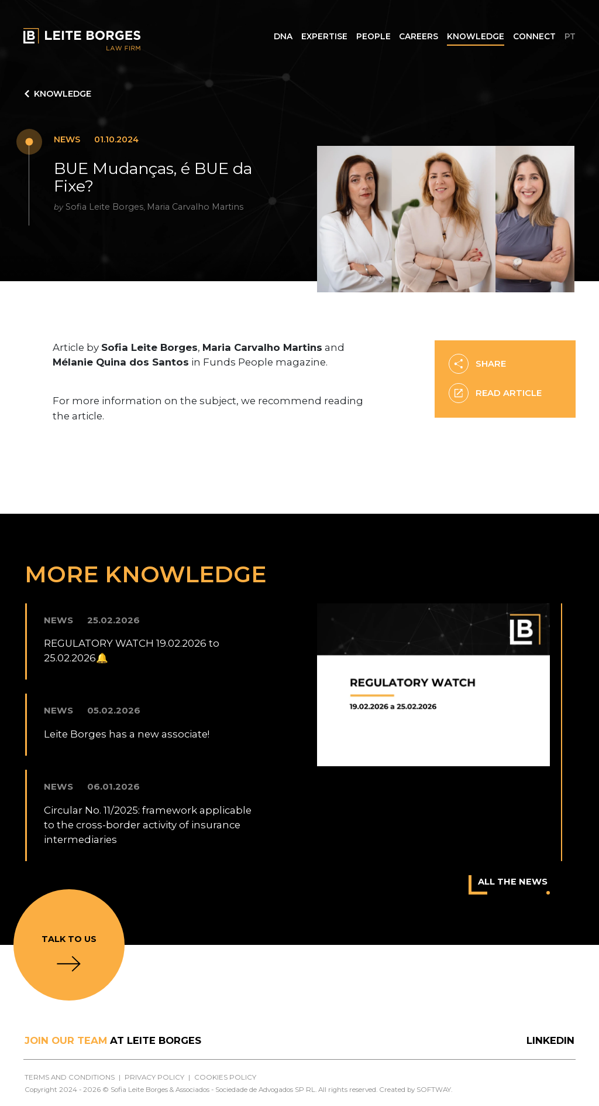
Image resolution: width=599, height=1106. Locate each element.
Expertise (324, 36)
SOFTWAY (433, 1089)
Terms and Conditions (70, 1077)
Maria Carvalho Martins (195, 207)
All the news (514, 885)
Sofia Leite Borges (104, 207)
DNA (283, 36)
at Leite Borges (113, 1040)
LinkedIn (550, 1040)
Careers (418, 36)
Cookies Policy (225, 1077)
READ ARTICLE (495, 393)
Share (477, 364)
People (373, 36)
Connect (534, 36)
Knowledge (475, 36)
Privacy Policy (154, 1077)
